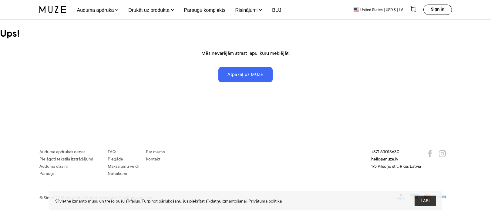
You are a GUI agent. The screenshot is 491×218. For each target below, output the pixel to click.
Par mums (155, 152)
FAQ (112, 152)
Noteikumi (117, 174)
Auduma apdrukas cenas (62, 152)
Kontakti (153, 159)
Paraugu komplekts (205, 10)
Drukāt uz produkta (151, 10)
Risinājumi (249, 10)
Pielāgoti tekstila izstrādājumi (66, 159)
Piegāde (115, 159)
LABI (425, 201)
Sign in (437, 9)
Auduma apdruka (98, 10)
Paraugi (46, 174)
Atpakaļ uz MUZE (245, 75)
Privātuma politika (265, 201)
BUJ (276, 10)
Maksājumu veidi (123, 166)
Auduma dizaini (53, 166)
